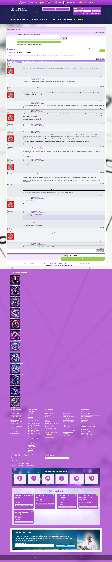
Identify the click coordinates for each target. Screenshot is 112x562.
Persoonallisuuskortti (68, 416)
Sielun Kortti (66, 415)
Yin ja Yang (66, 433)
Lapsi (59, 19)
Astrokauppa (62, 9)
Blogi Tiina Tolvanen (33, 440)
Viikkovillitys (13, 411)
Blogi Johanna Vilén (33, 422)
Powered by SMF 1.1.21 (49, 263)
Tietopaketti (31, 445)
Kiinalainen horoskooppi (17, 426)
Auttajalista (13, 431)
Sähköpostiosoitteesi (21, 543)
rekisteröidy (37, 34)
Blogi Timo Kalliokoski (34, 423)
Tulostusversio (101, 59)
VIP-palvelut (78, 19)
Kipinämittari (14, 423)
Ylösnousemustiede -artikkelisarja (90, 415)
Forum (30, 443)
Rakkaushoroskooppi (16, 421)
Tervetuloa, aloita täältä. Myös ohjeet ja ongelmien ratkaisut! (36, 55)
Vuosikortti (66, 418)
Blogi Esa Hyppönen (33, 430)
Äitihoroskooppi (14, 420)
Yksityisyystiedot (83, 557)
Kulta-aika (87, 2)
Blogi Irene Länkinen (33, 436)
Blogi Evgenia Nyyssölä (34, 433)
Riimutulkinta (49, 425)
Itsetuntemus (44, 19)
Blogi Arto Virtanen (33, 438)
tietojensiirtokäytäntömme (36, 540)
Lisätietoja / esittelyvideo (23, 505)
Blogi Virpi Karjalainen (34, 425)
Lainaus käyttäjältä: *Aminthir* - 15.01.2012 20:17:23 (32, 214)
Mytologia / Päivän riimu (52, 423)
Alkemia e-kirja (14, 433)
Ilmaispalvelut (24, 19)
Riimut (59, 2)
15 (13, 59)
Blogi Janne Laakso (33, 428)
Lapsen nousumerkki (16, 418)
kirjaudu (31, 34)
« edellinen (96, 58)
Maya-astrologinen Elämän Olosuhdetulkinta (22, 465)
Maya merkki (14, 428)
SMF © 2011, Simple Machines (62, 263)
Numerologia (34, 2)
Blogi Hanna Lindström (34, 441)
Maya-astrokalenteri (15, 462)
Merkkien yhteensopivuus (17, 425)
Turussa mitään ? (69, 55)
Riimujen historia (50, 426)
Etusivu (24, 2)
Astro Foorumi (13, 29)
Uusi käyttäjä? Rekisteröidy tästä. (92, 13)
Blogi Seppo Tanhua (33, 420)
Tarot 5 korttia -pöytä (68, 420)
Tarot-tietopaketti (67, 413)
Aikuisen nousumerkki (16, 416)
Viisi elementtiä (67, 435)
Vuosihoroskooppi (68, 432)
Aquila (8, 63)
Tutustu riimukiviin (50, 428)
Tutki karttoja (14, 19)
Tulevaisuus (34, 19)
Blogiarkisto (84, 418)
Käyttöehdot (64, 557)
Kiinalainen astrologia (71, 2)
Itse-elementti (67, 437)
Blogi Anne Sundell (33, 432)
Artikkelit (12, 430)
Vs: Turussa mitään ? (36, 78)
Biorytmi (30, 413)
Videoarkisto (84, 420)
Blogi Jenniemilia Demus (35, 427)
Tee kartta (30, 450)
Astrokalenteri (49, 9)
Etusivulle (13, 434)
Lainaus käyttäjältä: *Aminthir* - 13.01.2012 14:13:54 (32, 188)
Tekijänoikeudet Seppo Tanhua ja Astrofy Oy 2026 (28, 557)
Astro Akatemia (49, 437)
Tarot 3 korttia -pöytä (68, 421)
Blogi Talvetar (31, 435)
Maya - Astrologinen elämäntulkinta (20, 463)
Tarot (51, 2)
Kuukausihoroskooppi (16, 413)
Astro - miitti (59, 55)
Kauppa (83, 421)
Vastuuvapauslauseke (73, 557)
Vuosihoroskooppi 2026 (16, 415)
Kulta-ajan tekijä (85, 413)
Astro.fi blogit (67, 19)
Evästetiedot (91, 557)
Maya (43, 2)
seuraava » (102, 58)
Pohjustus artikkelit (86, 416)
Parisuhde (53, 19)
